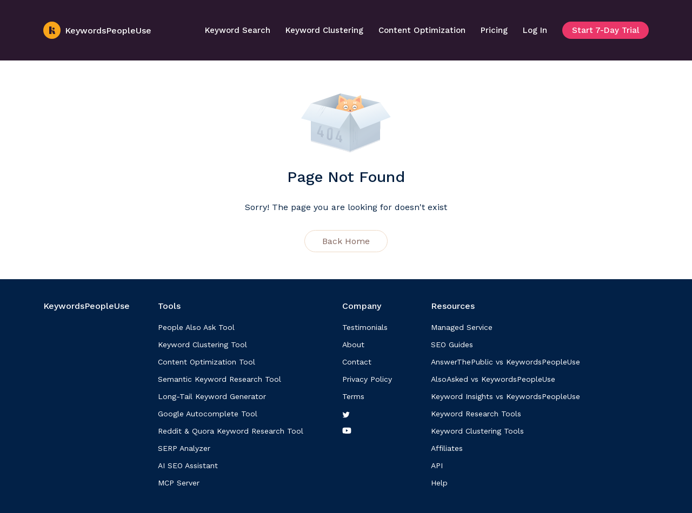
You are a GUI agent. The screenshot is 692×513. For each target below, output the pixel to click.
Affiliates (447, 448)
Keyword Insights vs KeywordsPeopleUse (505, 396)
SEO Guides (452, 344)
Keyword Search (237, 30)
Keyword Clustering (324, 30)
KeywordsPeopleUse (97, 30)
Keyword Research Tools (476, 413)
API (437, 465)
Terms (353, 396)
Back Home (346, 241)
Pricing (494, 30)
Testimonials (365, 327)
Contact (356, 361)
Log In (535, 30)
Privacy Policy (367, 379)
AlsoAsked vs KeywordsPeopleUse (493, 379)
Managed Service (462, 327)
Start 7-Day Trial (605, 30)
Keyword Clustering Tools (477, 431)
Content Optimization (421, 30)
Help (439, 482)
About (353, 344)
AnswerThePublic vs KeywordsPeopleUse (505, 361)
